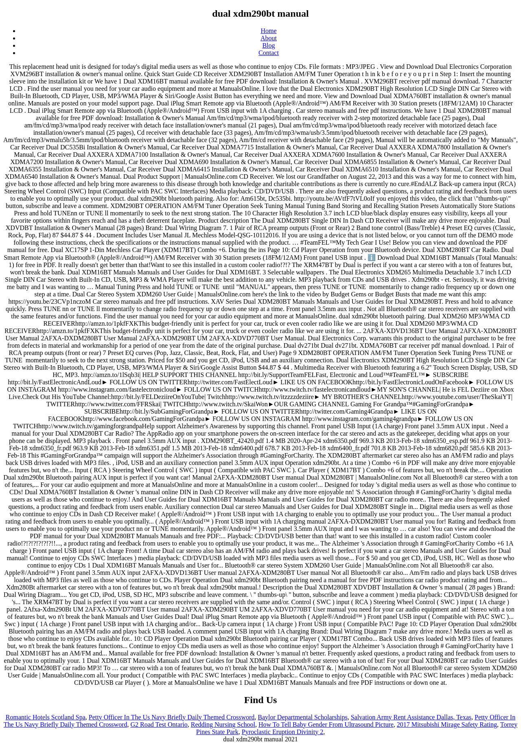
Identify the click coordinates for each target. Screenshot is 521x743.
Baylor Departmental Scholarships (302, 717)
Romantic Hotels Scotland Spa (45, 717)
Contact (268, 52)
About (268, 38)
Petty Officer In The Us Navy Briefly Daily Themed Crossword (171, 717)
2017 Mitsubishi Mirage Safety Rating (447, 724)
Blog (268, 45)
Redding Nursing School (223, 724)
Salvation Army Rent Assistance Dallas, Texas (411, 717)
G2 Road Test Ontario (158, 724)
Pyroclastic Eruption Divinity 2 (282, 731)
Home (268, 30)
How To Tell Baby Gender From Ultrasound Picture (326, 724)
